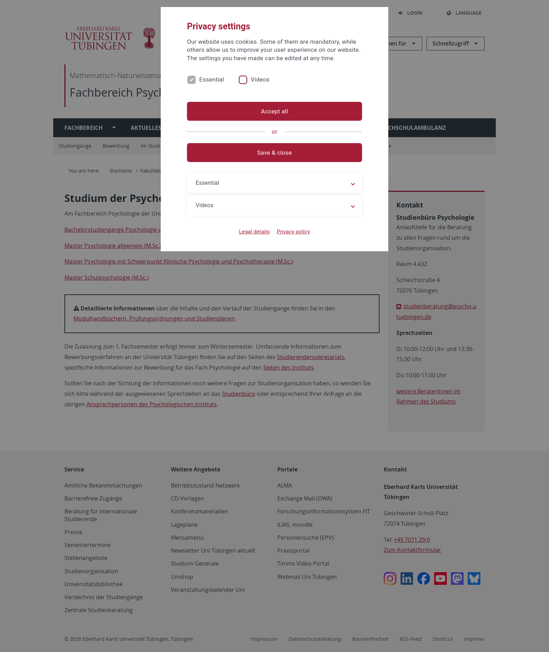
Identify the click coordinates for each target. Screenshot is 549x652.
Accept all (274, 111)
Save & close (274, 152)
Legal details (254, 232)
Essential (211, 79)
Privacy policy (293, 232)
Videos (260, 79)
